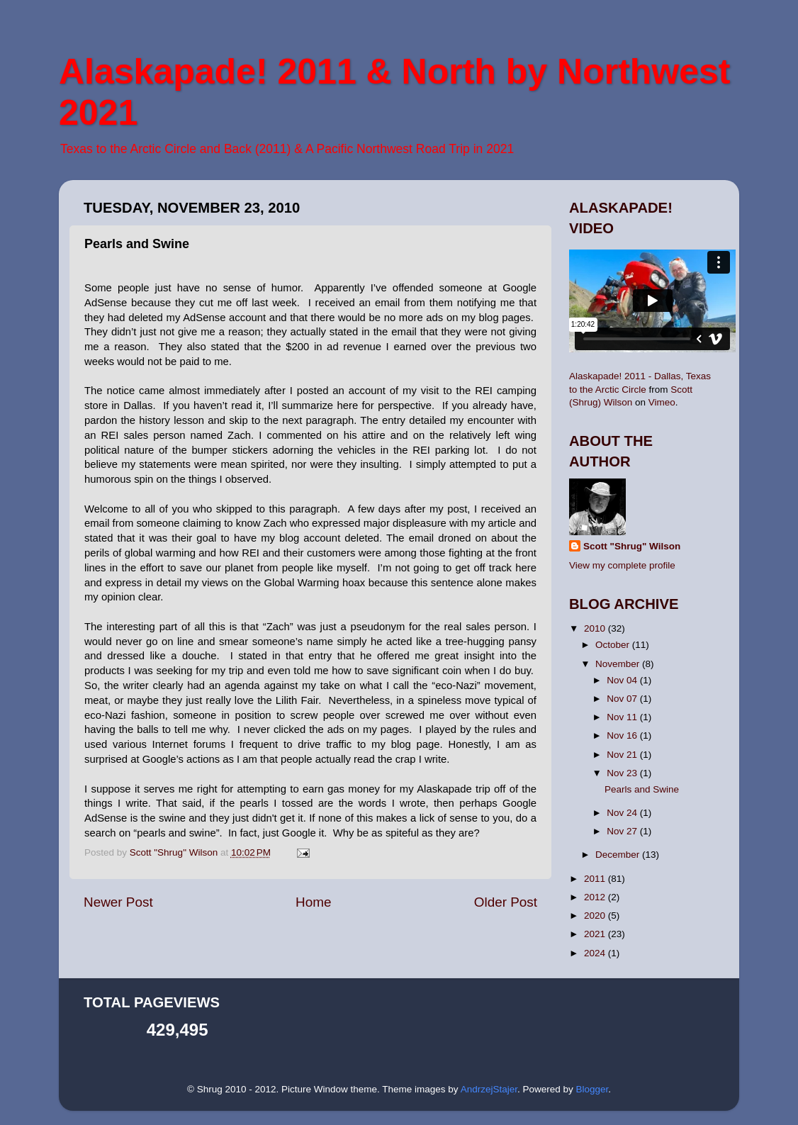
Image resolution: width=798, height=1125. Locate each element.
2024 (596, 953)
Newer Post (118, 902)
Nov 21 (623, 754)
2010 (596, 628)
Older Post (505, 902)
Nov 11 (623, 717)
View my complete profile (622, 565)
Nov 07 (623, 698)
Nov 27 (623, 831)
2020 (596, 915)
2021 (596, 934)
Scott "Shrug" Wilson (631, 546)
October (613, 644)
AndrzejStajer (489, 1089)
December (618, 854)
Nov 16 (623, 735)
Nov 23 (623, 773)
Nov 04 (623, 680)
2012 (596, 897)
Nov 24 (623, 812)
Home (313, 902)
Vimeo (661, 402)
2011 (596, 878)
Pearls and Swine (642, 789)
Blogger (591, 1089)
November (618, 664)
